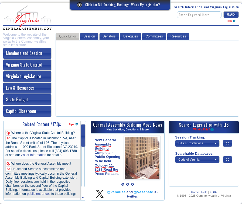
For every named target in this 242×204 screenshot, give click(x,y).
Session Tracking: (190, 137)
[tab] (27, 53)
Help (204, 192)
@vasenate (143, 192)
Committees (154, 36)
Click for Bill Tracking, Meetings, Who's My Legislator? (122, 4)
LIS (226, 125)
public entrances (38, 194)
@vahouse (116, 192)
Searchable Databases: (194, 153)
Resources (178, 36)
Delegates (130, 36)
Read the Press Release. (107, 171)
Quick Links (67, 36)
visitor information (33, 155)
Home (195, 192)
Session (89, 36)
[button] (231, 14)
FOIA (213, 192)
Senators (109, 36)
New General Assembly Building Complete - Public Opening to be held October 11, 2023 (107, 157)
